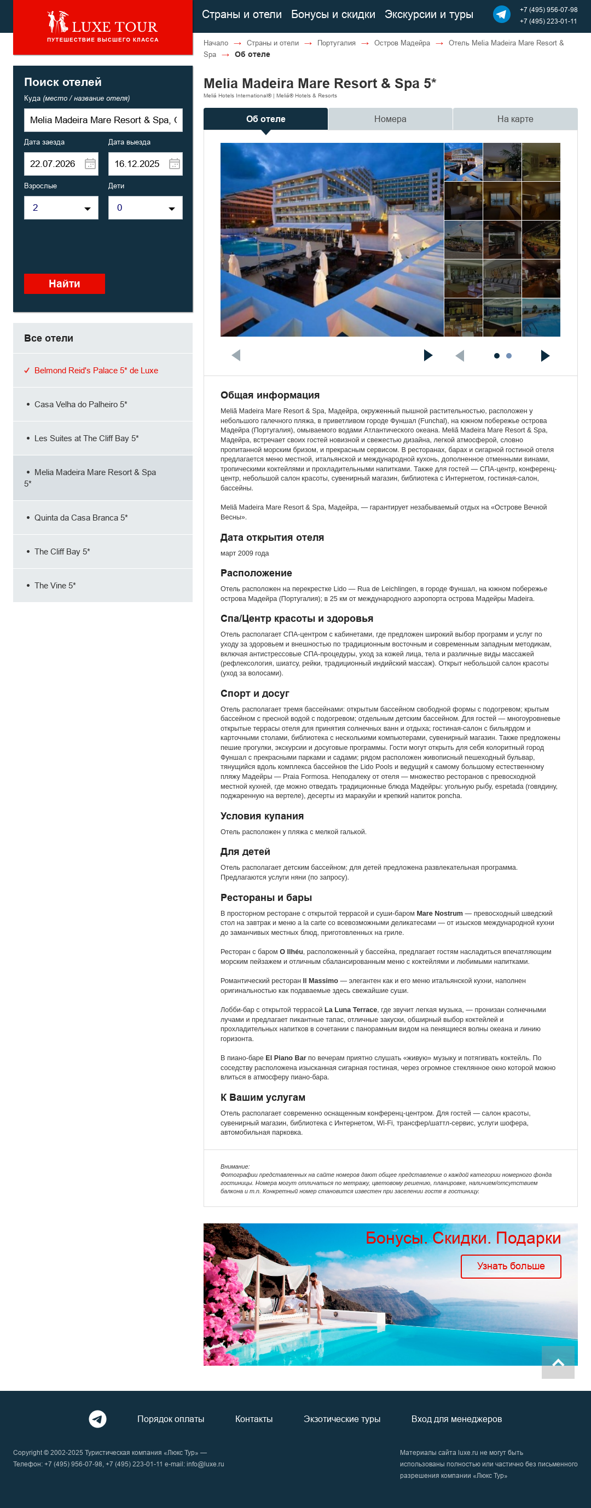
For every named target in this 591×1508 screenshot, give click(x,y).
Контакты (254, 1419)
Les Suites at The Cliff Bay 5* (81, 438)
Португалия (336, 42)
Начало (216, 42)
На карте (515, 119)
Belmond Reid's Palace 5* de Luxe (91, 370)
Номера (390, 119)
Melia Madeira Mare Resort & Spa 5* (90, 477)
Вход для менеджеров (457, 1419)
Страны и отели (242, 14)
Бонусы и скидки (333, 14)
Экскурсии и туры (429, 14)
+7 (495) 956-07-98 (549, 9)
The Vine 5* (50, 585)
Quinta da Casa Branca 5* (76, 517)
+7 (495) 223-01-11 (548, 21)
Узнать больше (511, 1266)
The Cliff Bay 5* (57, 551)
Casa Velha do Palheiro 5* (76, 404)
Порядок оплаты (171, 1419)
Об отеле (266, 119)
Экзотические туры (342, 1419)
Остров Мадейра (402, 42)
